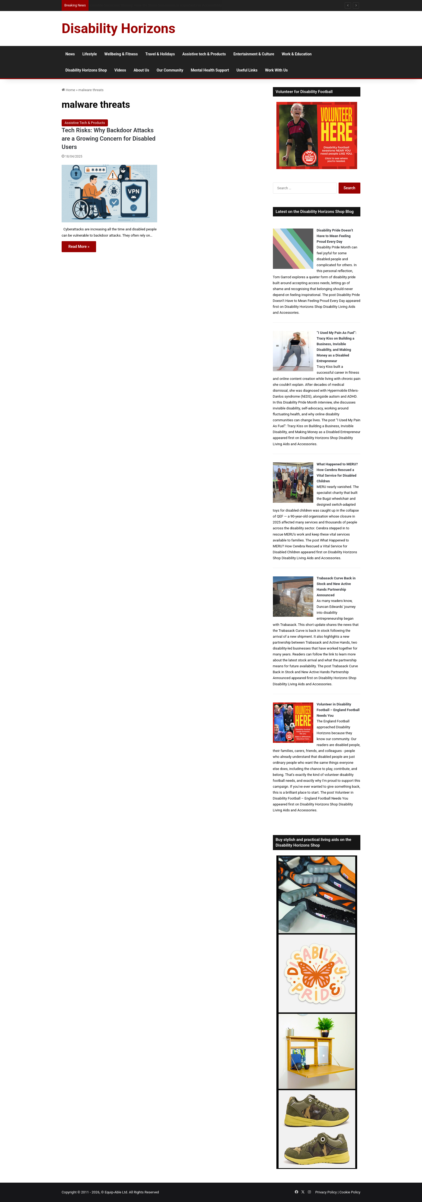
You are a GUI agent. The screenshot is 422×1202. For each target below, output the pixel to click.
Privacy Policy (326, 1192)
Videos (120, 70)
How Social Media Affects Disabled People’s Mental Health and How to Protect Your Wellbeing (159, 5)
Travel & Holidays (160, 54)
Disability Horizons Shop (86, 70)
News (70, 54)
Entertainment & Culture (253, 54)
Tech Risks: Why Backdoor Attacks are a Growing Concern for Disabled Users (109, 138)
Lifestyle (89, 54)
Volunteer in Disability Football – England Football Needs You (338, 710)
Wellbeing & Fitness (121, 54)
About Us (141, 70)
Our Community (170, 70)
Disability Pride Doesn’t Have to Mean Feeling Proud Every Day (335, 236)
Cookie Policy (349, 1192)
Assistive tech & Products (204, 54)
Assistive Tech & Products (85, 123)
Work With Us (276, 70)
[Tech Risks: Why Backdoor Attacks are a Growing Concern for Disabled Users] (109, 193)
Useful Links (247, 70)
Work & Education (297, 54)
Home (68, 90)
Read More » (78, 246)
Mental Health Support (210, 70)
